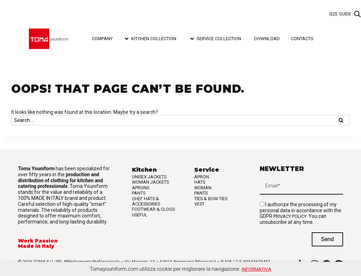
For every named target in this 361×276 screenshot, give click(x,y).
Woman (202, 187)
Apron (201, 176)
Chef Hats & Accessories (146, 201)
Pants (138, 193)
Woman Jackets (150, 182)
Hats (199, 182)
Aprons (140, 187)
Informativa (256, 269)
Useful (139, 214)
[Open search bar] (357, 14)
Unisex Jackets (149, 176)
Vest (199, 204)
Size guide (340, 14)
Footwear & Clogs (153, 209)
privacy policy (289, 216)
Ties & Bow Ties (210, 198)
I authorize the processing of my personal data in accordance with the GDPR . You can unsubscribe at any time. (300, 213)
